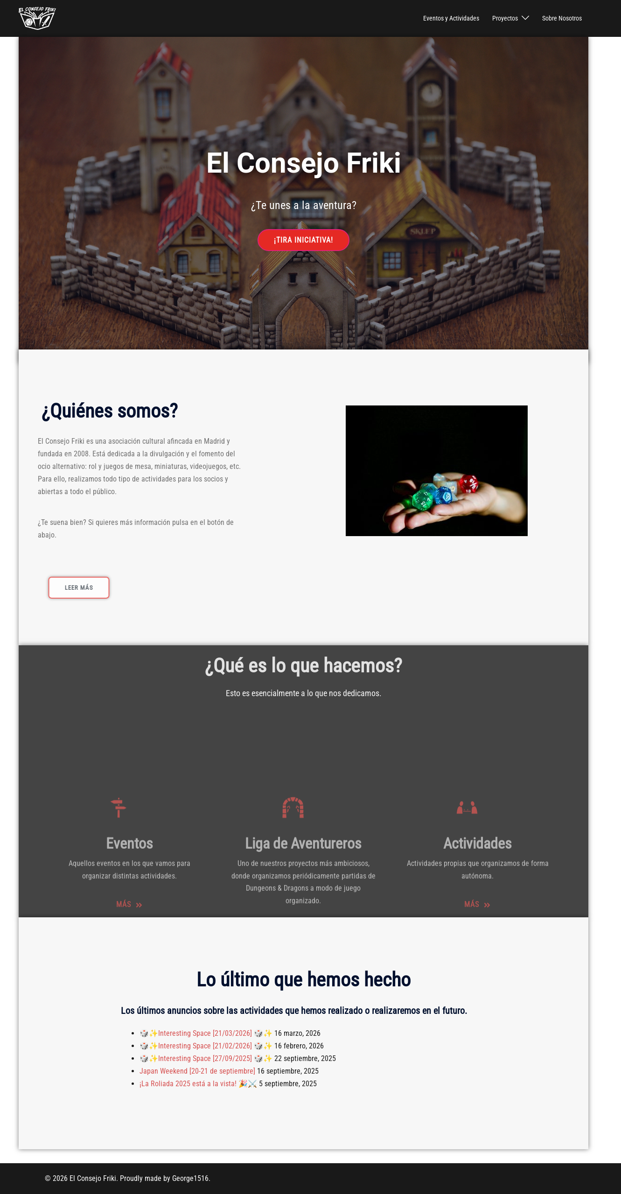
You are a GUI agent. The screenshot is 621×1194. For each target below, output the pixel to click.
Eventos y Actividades (451, 18)
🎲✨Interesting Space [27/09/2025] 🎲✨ (206, 1058)
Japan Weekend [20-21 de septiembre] (197, 1071)
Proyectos (505, 18)
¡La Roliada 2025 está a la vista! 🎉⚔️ (198, 1083)
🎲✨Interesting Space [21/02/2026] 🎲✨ (206, 1045)
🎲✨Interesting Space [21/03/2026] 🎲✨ (206, 1033)
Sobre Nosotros (562, 18)
